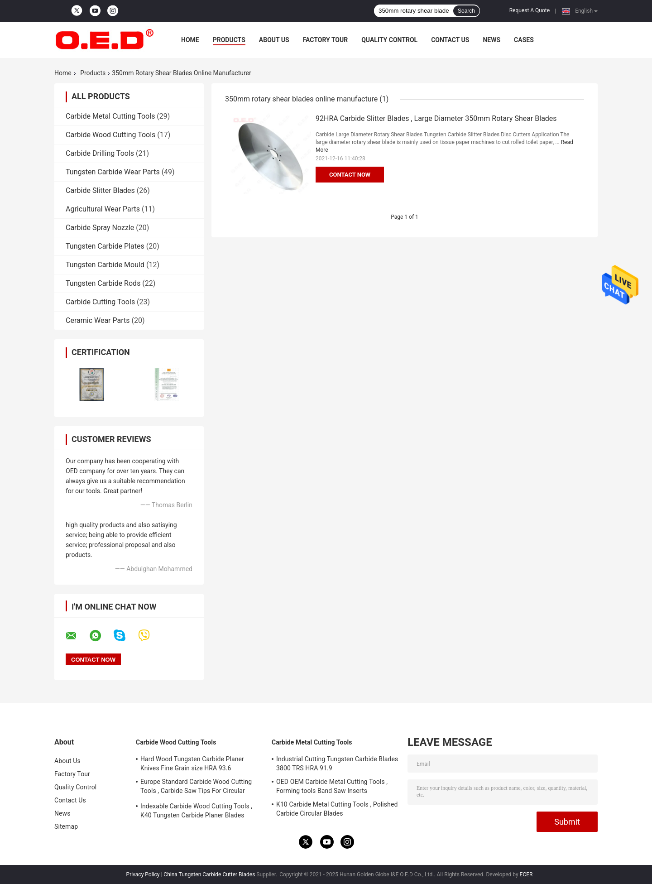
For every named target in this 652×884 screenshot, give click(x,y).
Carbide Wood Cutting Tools (110, 134)
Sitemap (66, 826)
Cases (524, 39)
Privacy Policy (143, 874)
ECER (526, 874)
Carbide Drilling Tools (100, 153)
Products (229, 39)
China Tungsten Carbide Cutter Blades (209, 874)
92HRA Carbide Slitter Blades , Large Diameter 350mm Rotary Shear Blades (436, 118)
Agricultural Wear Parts (103, 209)
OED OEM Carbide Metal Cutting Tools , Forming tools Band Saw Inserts (332, 786)
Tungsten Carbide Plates (105, 246)
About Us (274, 39)
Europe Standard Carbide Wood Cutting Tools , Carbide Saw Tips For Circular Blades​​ (196, 787)
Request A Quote (529, 10)
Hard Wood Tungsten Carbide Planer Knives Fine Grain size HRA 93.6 (192, 763)
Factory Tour (325, 39)
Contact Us (450, 39)
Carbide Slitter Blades (100, 190)
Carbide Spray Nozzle (100, 227)
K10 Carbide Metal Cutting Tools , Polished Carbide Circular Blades (337, 809)
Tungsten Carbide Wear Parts (113, 172)
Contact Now (349, 174)
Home (190, 39)
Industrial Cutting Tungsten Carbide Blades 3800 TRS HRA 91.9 (337, 763)
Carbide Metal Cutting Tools (110, 116)
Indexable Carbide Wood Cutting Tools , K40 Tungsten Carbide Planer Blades (196, 810)
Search (466, 11)
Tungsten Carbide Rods (103, 283)
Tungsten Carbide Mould (105, 264)
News (491, 39)
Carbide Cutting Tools (100, 302)
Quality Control (389, 39)
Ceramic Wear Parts (98, 320)
